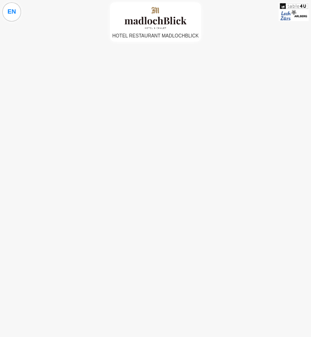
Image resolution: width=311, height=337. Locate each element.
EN (11, 11)
